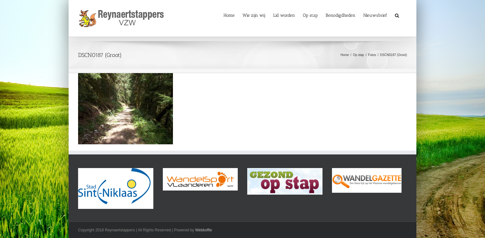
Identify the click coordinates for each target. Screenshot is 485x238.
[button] (397, 15)
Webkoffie (203, 230)
